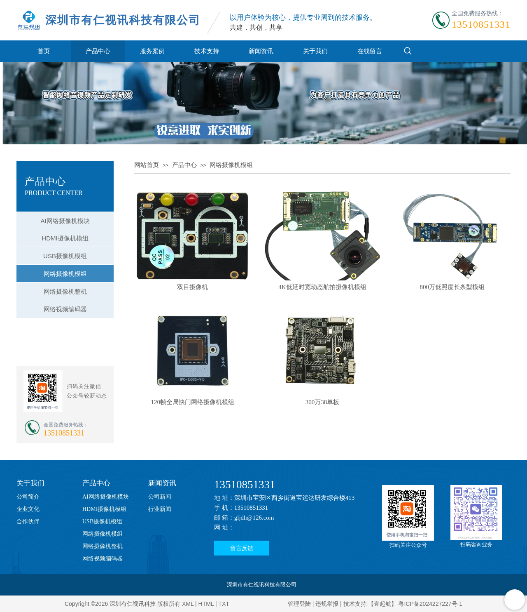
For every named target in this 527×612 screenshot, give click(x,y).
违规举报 (326, 603)
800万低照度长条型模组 (452, 287)
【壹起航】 (382, 603)
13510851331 (244, 484)
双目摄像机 (192, 287)
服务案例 (152, 50)
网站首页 (146, 165)
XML (188, 603)
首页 (43, 50)
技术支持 (206, 50)
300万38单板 (322, 402)
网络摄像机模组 (231, 165)
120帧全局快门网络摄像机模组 (192, 402)
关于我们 (315, 50)
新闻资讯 (261, 50)
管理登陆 (299, 603)
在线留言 (369, 50)
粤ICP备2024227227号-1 (430, 603)
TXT (223, 603)
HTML (206, 603)
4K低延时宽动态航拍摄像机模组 (322, 287)
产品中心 (98, 50)
